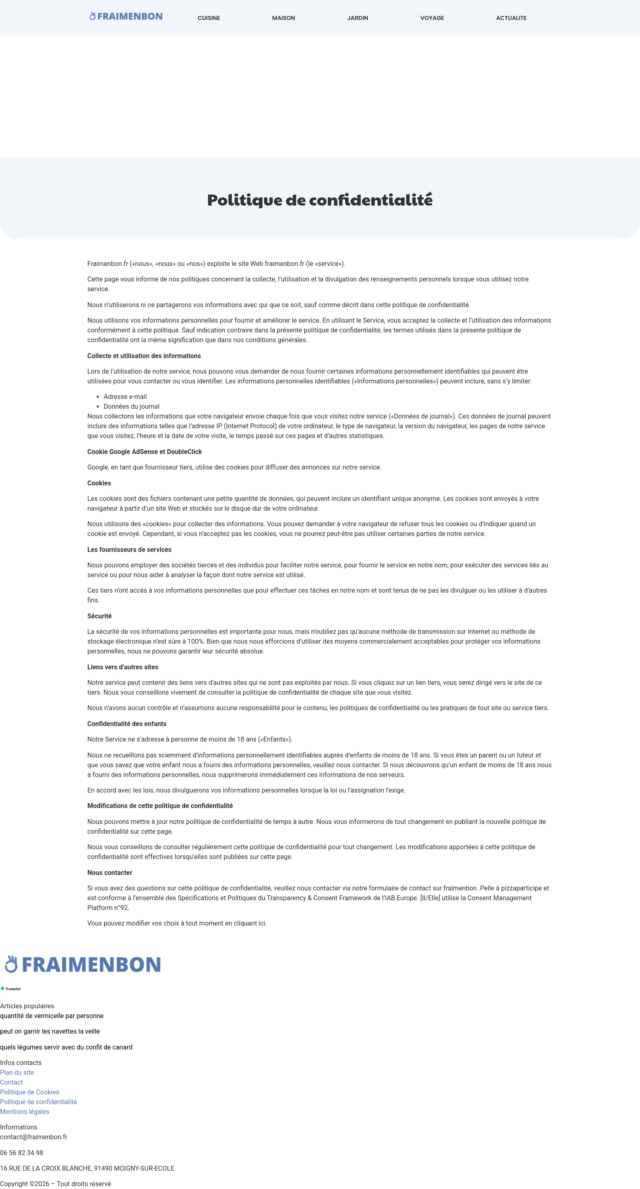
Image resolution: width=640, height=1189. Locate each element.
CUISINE (209, 18)
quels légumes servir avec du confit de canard (66, 1047)
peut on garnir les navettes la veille (50, 1031)
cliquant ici (249, 923)
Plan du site (17, 1072)
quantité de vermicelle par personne (52, 1016)
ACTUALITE (511, 18)
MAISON (283, 18)
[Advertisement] (320, 97)
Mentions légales (24, 1112)
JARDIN (357, 18)
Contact (11, 1082)
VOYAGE (432, 18)
